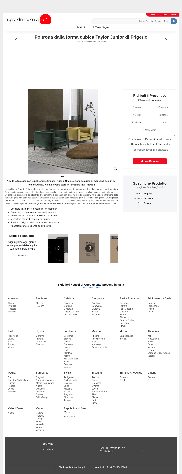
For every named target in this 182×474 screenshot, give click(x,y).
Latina (11, 339)
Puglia (11, 372)
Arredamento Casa (89, 42)
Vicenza (40, 430)
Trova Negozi (100, 27)
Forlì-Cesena (126, 309)
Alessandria (154, 339)
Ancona (95, 336)
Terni (150, 380)
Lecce (11, 389)
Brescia (67, 339)
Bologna (124, 303)
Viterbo (11, 347)
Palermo (68, 391)
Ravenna (124, 323)
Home (78, 42)
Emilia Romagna (129, 298)
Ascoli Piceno (98, 339)
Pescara (12, 309)
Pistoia (95, 397)
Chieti (11, 303)
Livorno (95, 386)
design (147, 203)
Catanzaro (69, 303)
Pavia (67, 361)
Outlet (164, 15)
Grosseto (96, 383)
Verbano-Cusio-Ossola (159, 353)
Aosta (11, 413)
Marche (96, 331)
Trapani (68, 400)
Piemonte (153, 331)
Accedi (173, 15)
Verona (39, 427)
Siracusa (68, 397)
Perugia (151, 377)
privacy (167, 139)
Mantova (68, 353)
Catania (68, 383)
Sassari (39, 394)
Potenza (40, 306)
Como (67, 341)
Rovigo (39, 418)
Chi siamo (48, 449)
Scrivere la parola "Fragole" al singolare (151, 144)
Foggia (11, 386)
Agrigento (69, 377)
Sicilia (67, 372)
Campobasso (126, 336)
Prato (94, 400)
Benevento (97, 306)
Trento (123, 380)
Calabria (69, 298)
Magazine (154, 15)
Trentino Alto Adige (131, 372)
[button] (62, 176)
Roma (11, 344)
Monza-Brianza (71, 358)
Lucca (95, 389)
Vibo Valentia (70, 314)
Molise (123, 331)
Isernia (123, 339)
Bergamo (68, 336)
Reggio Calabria (72, 311)
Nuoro (39, 386)
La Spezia (41, 341)
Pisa (94, 394)
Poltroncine (102, 42)
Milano (67, 356)
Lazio (11, 331)
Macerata (96, 344)
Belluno (39, 413)
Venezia (40, 424)
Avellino (96, 303)
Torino (151, 350)
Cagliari (40, 377)
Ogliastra (40, 389)
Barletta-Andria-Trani (18, 380)
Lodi (66, 350)
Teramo (11, 311)
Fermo (95, 341)
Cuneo (151, 344)
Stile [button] (140, 203)
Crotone (68, 306)
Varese (67, 367)
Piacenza (124, 317)
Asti (149, 336)
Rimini (123, 326)
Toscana (97, 372)
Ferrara (123, 306)
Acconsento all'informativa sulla (151, 139)
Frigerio (148, 193)
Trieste (151, 309)
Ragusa (68, 394)
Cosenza (68, 309)
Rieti (10, 341)
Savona (40, 344)
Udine (151, 311)
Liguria (40, 331)
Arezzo (95, 377)
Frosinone (13, 336)
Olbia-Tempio (42, 397)
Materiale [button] (138, 198)
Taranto (11, 391)
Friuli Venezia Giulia (159, 298)
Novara (151, 347)
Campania (98, 298)
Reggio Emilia (127, 320)
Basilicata (41, 298)
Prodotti (80, 27)
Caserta (96, 309)
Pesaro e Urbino (100, 347)
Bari (10, 377)
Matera (39, 303)
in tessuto (149, 198)
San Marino (70, 416)
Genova (40, 336)
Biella (150, 341)
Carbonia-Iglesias (45, 380)
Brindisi (11, 383)
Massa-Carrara (99, 391)
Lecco (67, 347)
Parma (123, 314)
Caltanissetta (70, 380)
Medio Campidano (45, 383)
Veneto (40, 408)
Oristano (40, 391)
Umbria (152, 372)
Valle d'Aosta (15, 408)
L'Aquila (12, 306)
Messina (68, 389)
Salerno (96, 314)
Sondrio (68, 364)
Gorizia (151, 303)
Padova (40, 416)
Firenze (95, 380)
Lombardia (70, 331)
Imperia (39, 339)
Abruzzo (13, 298)
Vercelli (151, 356)
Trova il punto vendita (90, 288)
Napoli (95, 311)
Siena (95, 403)
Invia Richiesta (150, 161)
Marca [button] (139, 193)
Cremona (68, 344)
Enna (66, 386)
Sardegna (41, 372)
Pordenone (153, 306)
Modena (124, 311)
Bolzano (124, 377)
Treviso (39, 421)
